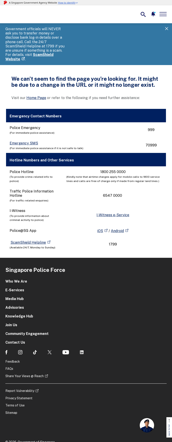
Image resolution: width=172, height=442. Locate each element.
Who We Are (16, 260)
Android (117, 209)
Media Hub (14, 277)
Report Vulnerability (19, 369)
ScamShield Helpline (28, 221)
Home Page (36, 76)
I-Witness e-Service (113, 193)
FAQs (9, 347)
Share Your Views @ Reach (24, 354)
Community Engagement (27, 312)
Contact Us (15, 321)
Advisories (14, 286)
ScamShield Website (68, 38)
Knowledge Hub (19, 295)
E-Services (14, 268)
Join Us (11, 303)
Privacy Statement (18, 377)
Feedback (12, 340)
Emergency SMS (24, 122)
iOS (100, 209)
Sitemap (11, 391)
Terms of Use (15, 384)
